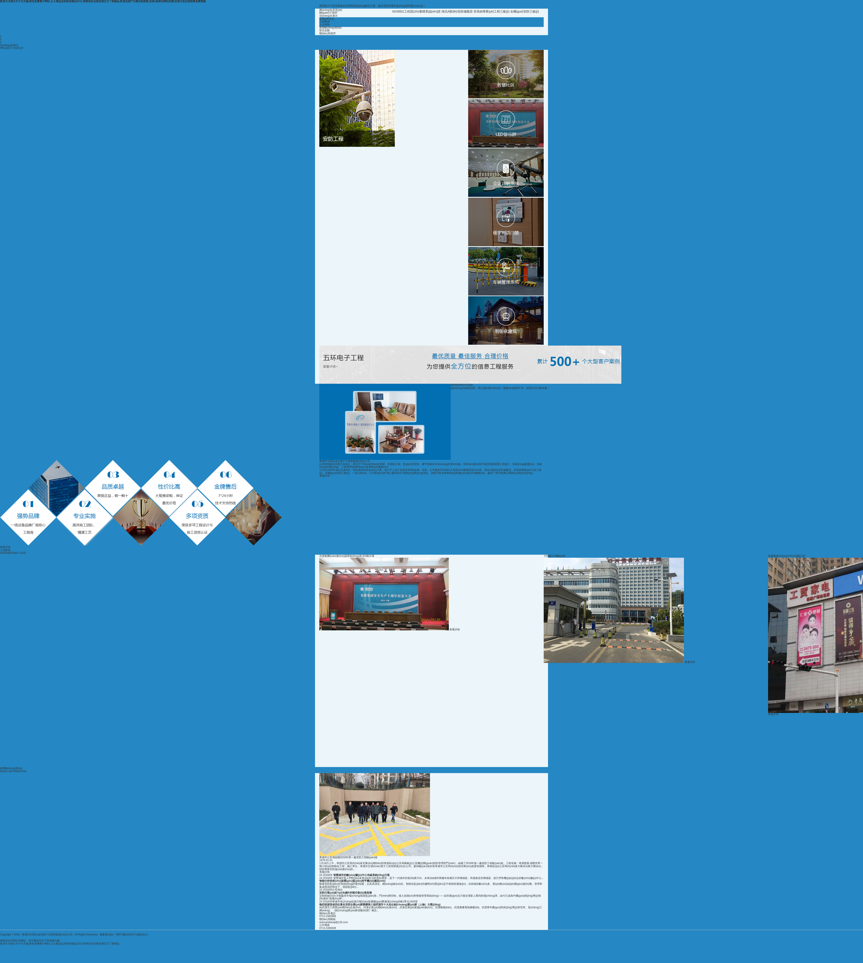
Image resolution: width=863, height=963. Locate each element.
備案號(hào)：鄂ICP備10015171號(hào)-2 (124, 934)
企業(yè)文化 (326, 18)
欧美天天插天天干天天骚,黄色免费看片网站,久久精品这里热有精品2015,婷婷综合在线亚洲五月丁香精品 (59, 943)
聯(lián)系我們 (327, 33)
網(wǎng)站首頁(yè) (330, 9)
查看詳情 (324, 475)
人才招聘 (324, 24)
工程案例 (324, 21)
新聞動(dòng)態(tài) (330, 27)
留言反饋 (324, 30)
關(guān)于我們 (328, 12)
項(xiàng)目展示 (328, 15)
